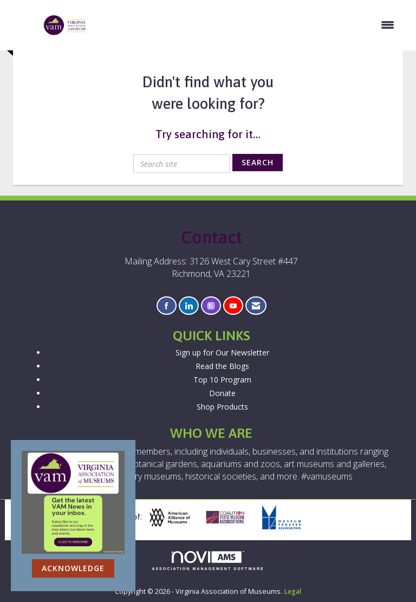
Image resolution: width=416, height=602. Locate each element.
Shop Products (222, 407)
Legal (292, 591)
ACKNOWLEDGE (73, 568)
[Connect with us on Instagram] (211, 305)
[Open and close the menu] (246, 25)
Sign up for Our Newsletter (222, 352)
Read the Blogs (222, 366)
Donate (222, 393)
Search (258, 162)
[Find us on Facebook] (167, 305)
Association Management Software (208, 561)
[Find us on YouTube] (233, 305)
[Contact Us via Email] (255, 305)
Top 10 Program (222, 379)
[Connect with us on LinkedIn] (189, 305)
